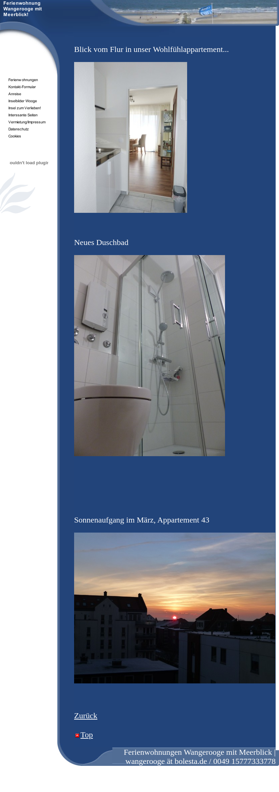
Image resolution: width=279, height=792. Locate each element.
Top (86, 734)
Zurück (85, 715)
